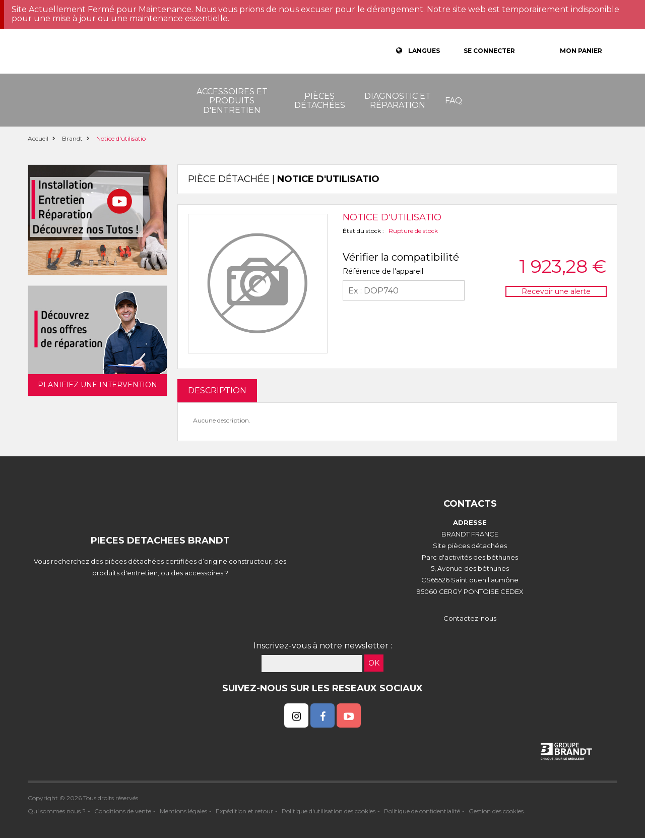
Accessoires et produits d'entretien (232, 101)
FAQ (453, 100)
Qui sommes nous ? (57, 811)
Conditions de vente (122, 811)
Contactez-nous (469, 618)
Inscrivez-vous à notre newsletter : (322, 645)
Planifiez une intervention (97, 384)
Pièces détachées (319, 100)
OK (373, 663)
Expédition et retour (244, 811)
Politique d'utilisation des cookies (328, 811)
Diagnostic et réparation (397, 100)
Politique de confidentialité (422, 811)
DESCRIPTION (217, 390)
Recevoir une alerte (556, 291)
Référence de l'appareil (383, 271)
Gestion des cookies (496, 811)
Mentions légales (183, 811)
